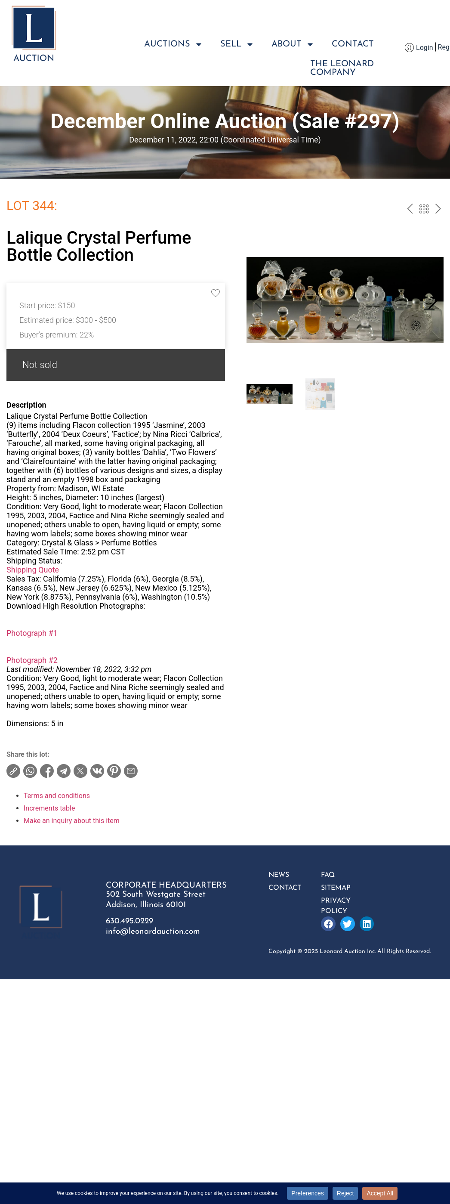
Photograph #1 (32, 633)
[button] (433, 300)
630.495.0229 (129, 921)
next (438, 210)
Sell (237, 44)
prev (409, 210)
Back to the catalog (424, 210)
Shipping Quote (32, 569)
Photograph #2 (32, 660)
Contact (353, 44)
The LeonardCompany (342, 68)
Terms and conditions (57, 796)
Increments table (49, 808)
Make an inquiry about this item (72, 821)
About (292, 44)
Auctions (173, 44)
